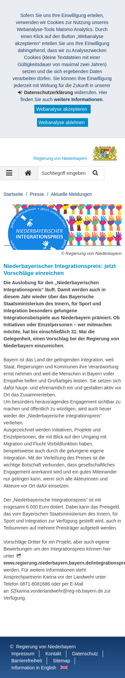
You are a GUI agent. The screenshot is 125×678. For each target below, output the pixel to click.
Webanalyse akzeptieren (61, 109)
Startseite (13, 194)
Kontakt (53, 653)
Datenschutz (85, 653)
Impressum (22, 653)
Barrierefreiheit (26, 660)
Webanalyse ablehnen (62, 122)
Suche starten (95, 173)
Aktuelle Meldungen (71, 194)
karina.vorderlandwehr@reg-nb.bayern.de (60, 591)
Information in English (33, 667)
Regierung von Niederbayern (46, 646)
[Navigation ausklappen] (9, 173)
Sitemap (61, 660)
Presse (37, 194)
